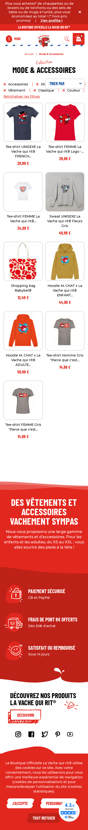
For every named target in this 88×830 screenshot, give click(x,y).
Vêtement (17, 90)
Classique (46, 90)
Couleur (73, 90)
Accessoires (18, 84)
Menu (17, 39)
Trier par (65, 83)
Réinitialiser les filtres (22, 96)
